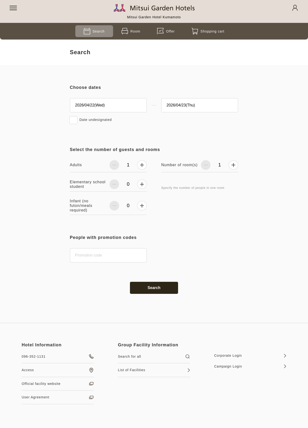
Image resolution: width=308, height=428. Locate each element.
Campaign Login (250, 366)
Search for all (154, 356)
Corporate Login (250, 355)
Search (94, 31)
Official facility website (58, 383)
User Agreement (58, 397)
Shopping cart (208, 31)
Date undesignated (95, 120)
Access (58, 370)
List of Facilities (154, 370)
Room (131, 31)
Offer (166, 31)
